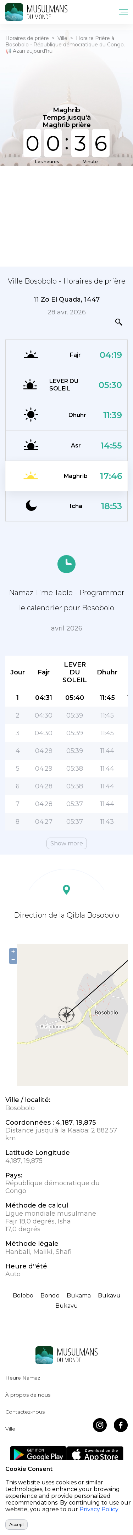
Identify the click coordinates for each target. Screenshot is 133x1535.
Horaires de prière (27, 38)
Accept (16, 1524)
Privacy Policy (98, 1509)
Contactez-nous (25, 1412)
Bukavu (109, 1295)
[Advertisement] (66, 215)
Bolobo (23, 1295)
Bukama (79, 1295)
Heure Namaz (22, 1378)
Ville (62, 38)
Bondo (50, 1295)
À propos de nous (27, 1395)
